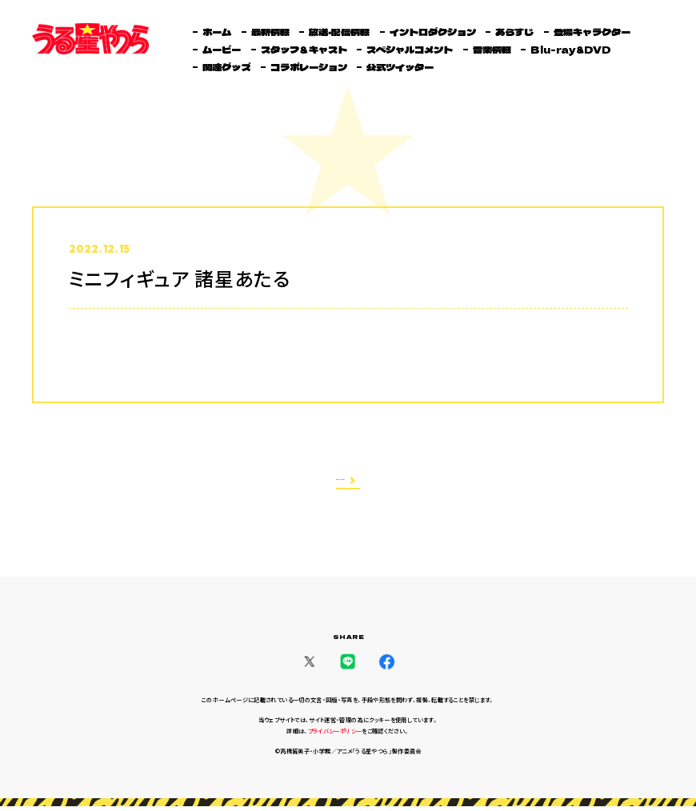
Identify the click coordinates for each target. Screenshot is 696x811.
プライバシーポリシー (335, 736)
